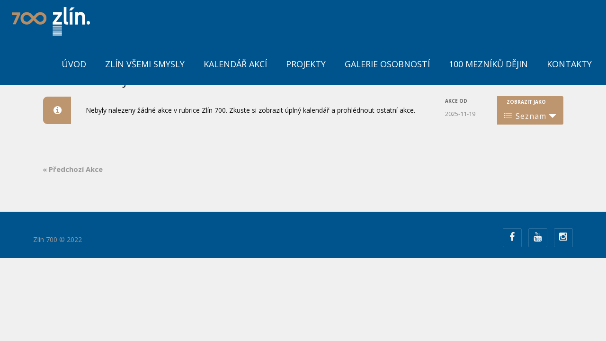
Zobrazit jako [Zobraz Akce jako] (526, 102)
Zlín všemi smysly (145, 64)
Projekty (306, 64)
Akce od (456, 101)
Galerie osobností (387, 64)
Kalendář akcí (235, 64)
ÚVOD (74, 64)
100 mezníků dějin (488, 64)
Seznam (525, 116)
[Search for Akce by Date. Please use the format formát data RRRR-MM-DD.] (468, 113)
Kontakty (569, 64)
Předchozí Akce (73, 169)
